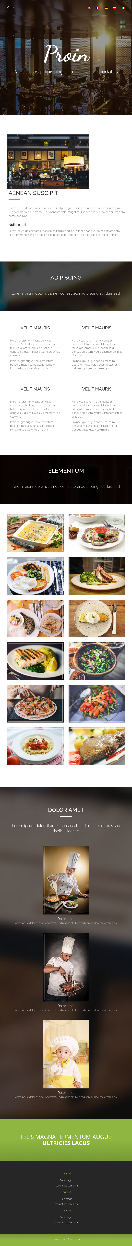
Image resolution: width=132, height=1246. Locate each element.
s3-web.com (74, 1239)
